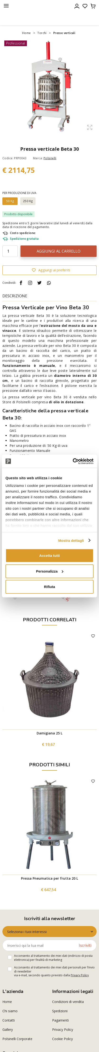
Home (26, 33)
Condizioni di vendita (68, 1001)
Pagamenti (60, 1020)
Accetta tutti (49, 555)
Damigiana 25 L (49, 733)
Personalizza (49, 571)
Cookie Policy (62, 1039)
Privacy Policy (80, 975)
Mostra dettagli (71, 540)
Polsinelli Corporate (17, 1039)
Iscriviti (85, 945)
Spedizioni (60, 1011)
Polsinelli (50, 158)
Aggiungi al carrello (58, 251)
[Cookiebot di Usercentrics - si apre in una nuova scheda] (73, 461)
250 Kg (28, 201)
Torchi (41, 33)
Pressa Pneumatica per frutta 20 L (49, 878)
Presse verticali (64, 33)
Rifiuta (49, 587)
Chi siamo (10, 1011)
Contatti (8, 1020)
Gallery (7, 1029)
